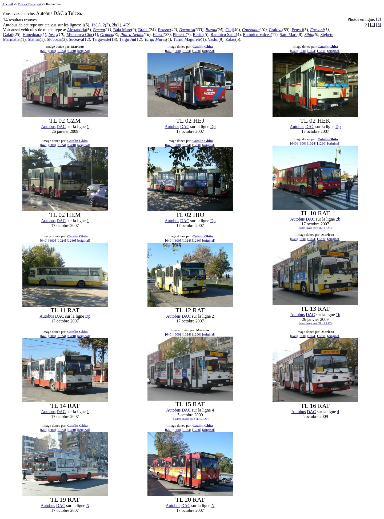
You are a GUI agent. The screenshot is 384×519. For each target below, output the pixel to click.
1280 (71, 51)
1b (93, 25)
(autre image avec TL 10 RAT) (315, 227)
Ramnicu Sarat (223, 34)
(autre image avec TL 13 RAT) (315, 323)
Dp (213, 126)
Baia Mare (122, 29)
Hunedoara (32, 34)
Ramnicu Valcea (257, 34)
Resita (198, 34)
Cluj (229, 29)
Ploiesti (179, 34)
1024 (61, 51)
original (83, 51)
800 (52, 51)
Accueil (7, 4)
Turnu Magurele (187, 39)
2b (114, 25)
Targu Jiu (127, 39)
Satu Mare (288, 34)
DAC (61, 126)
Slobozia (54, 39)
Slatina (33, 39)
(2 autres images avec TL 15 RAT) (190, 418)
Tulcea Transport (29, 4)
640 (43, 51)
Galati (8, 34)
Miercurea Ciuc (79, 34)
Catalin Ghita (203, 47)
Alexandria (76, 29)
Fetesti (297, 29)
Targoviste (101, 39)
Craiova (275, 29)
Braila (143, 29)
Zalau (230, 39)
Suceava (76, 39)
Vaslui (213, 39)
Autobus (48, 126)
